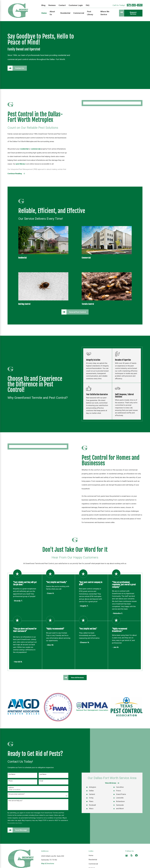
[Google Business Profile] (126, 855)
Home (91, 855)
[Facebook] (136, 855)
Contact (62, 5)
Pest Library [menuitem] (90, 13)
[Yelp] (131, 855)
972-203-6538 (134, 5)
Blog (43, 5)
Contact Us (19, 68)
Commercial (93, 864)
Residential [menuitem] (65, 13)
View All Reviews (77, 678)
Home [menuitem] (44, 13)
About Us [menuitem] (52, 13)
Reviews (52, 5)
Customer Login (76, 5)
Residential (93, 860)
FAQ (87, 5)
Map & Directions (47, 863)
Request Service (133, 13)
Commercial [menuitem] (78, 13)
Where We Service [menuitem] (104, 13)
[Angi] (141, 855)
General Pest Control (77, 312)
